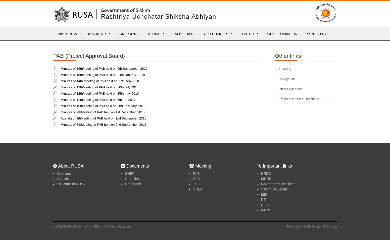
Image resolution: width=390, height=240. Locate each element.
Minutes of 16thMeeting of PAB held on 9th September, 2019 (104, 68)
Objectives (65, 179)
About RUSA (67, 34)
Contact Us (316, 34)
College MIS (287, 79)
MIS (264, 194)
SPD (196, 179)
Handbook (133, 184)
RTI (264, 200)
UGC (265, 205)
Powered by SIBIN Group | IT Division (312, 226)
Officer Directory (218, 34)
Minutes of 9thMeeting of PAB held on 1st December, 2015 (103, 112)
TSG (196, 184)
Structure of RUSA (71, 184)
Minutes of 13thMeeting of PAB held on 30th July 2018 (100, 87)
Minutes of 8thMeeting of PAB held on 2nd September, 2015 (103, 124)
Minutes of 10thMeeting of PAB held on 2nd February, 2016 (103, 106)
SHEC (198, 189)
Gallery (248, 34)
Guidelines (133, 179)
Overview (64, 174)
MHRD (266, 179)
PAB (196, 174)
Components (128, 34)
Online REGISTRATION (281, 34)
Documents (97, 34)
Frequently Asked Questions (299, 99)
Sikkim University (274, 189)
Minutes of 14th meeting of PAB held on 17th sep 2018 (100, 81)
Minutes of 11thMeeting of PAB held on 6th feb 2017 (98, 100)
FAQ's (266, 210)
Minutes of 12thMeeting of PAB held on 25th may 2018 (100, 93)
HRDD (266, 174)
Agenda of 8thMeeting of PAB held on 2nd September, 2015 (103, 118)
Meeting (154, 34)
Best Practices (183, 34)
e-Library (285, 69)
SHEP (130, 174)
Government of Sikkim (278, 184)
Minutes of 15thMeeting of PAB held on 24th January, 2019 (103, 75)
